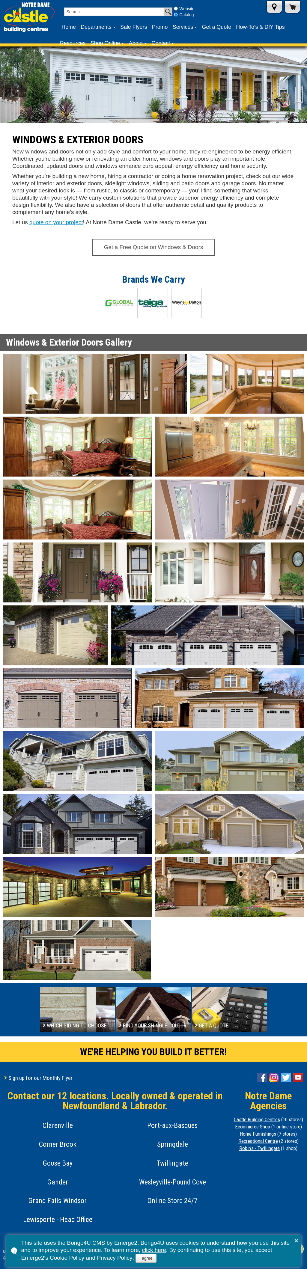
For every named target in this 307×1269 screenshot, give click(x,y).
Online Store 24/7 (173, 1200)
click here (154, 1250)
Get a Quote (216, 27)
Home (68, 27)
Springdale (172, 1144)
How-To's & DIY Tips (260, 27)
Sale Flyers (133, 27)
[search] (114, 11)
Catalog (184, 14)
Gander (57, 1182)
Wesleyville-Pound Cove (172, 1182)
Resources (73, 43)
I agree (146, 1258)
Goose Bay (58, 1163)
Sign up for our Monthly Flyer (40, 1077)
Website (184, 8)
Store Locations (274, 7)
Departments (96, 27)
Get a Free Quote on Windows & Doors (153, 247)
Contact (161, 43)
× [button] (296, 1241)
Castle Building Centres (257, 1119)
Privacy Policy (114, 1258)
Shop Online (105, 43)
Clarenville (58, 1125)
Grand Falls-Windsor (57, 1200)
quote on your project (56, 222)
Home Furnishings (258, 1134)
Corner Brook (57, 1144)
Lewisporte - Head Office (57, 1219)
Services (183, 27)
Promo (160, 27)
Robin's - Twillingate (259, 1148)
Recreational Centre (258, 1141)
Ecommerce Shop (252, 1127)
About (136, 43)
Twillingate (172, 1163)
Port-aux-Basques (172, 1125)
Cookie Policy (67, 1258)
